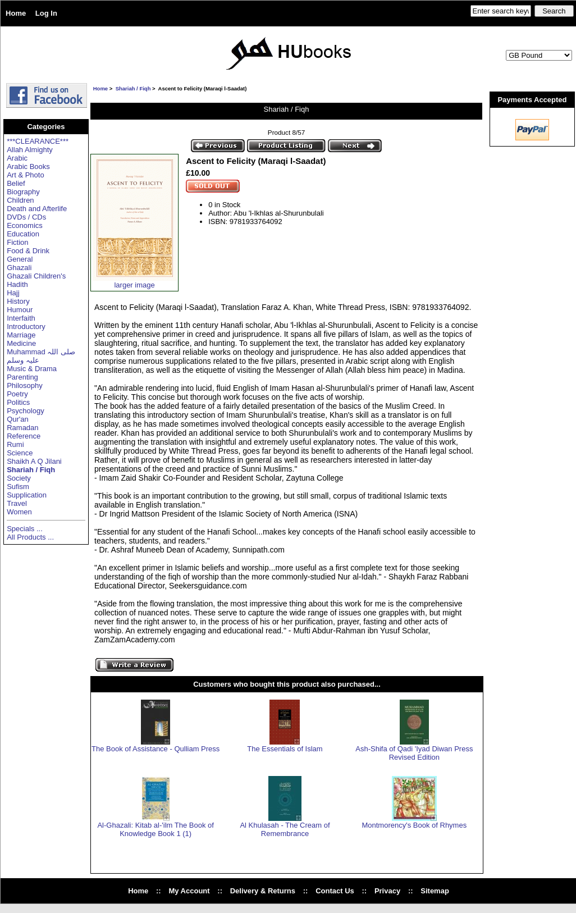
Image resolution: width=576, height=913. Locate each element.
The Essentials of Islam (284, 749)
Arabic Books (28, 166)
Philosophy (25, 385)
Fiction (17, 242)
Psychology (25, 411)
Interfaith (21, 318)
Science (20, 453)
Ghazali (19, 267)
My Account (188, 891)
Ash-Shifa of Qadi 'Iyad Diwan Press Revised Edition (414, 753)
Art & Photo (25, 175)
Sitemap (434, 891)
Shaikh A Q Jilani (34, 461)
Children (20, 200)
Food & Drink (28, 250)
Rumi (15, 444)
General (20, 259)
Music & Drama (32, 368)
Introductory (26, 326)
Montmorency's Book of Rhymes (414, 825)
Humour (20, 309)
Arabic (17, 158)
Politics (18, 402)
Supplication (27, 495)
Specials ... (25, 528)
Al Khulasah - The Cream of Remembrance (285, 829)
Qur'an (18, 419)
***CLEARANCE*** (37, 141)
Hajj (13, 293)
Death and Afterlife (37, 208)
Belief (16, 183)
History (18, 301)
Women (19, 512)
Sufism (18, 486)
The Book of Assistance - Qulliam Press (156, 749)
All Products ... (30, 537)
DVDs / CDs (26, 217)
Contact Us (335, 891)
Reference (23, 436)
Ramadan (22, 427)
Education (23, 234)
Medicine (21, 343)
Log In (46, 13)
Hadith (17, 284)
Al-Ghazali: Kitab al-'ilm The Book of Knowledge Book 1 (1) (155, 829)
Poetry (17, 394)
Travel (17, 503)
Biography (23, 192)
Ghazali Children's (36, 276)
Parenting (22, 377)
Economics (25, 225)
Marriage (21, 335)
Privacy (387, 891)
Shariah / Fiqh (133, 88)
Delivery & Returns (262, 891)
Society (19, 478)
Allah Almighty (30, 149)
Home (16, 13)
